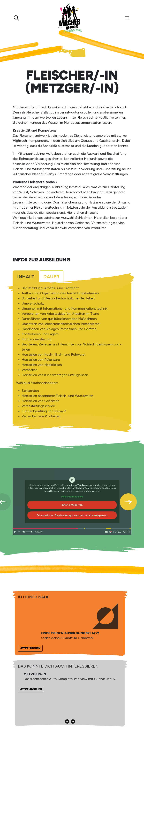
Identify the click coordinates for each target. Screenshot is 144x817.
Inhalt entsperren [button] (72, 504)
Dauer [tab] (51, 276)
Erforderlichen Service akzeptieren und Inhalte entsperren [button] (72, 515)
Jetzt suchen (30, 648)
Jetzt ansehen (31, 689)
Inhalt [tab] (25, 276)
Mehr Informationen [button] (72, 496)
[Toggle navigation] (126, 18)
